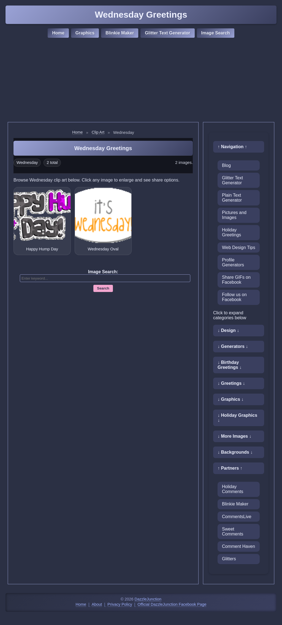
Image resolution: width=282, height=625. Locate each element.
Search (103, 288)
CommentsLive (236, 516)
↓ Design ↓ (228, 330)
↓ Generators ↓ (233, 346)
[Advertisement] (141, 80)
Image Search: (103, 271)
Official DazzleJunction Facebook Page (171, 604)
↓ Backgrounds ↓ (235, 452)
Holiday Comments (232, 489)
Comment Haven (238, 546)
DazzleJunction (148, 599)
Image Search (215, 33)
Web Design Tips (238, 247)
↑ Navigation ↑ (232, 146)
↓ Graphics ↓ (230, 399)
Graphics (84, 33)
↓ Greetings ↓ (231, 383)
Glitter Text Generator (167, 33)
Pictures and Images (234, 215)
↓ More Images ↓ (234, 436)
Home (58, 33)
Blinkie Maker (119, 33)
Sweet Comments (232, 531)
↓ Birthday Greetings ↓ (230, 365)
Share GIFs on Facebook (236, 280)
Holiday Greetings (231, 232)
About (97, 604)
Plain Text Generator (232, 197)
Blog (226, 165)
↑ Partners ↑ (230, 468)
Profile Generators (233, 262)
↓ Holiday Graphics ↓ (237, 418)
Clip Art (98, 132)
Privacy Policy (119, 604)
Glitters (229, 558)
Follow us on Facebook (234, 297)
